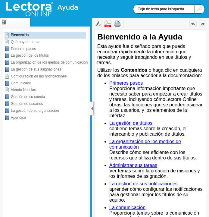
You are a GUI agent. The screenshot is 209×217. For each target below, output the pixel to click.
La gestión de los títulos (30, 55)
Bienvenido (20, 35)
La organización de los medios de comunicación (49, 62)
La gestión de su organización (35, 110)
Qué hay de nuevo (25, 42)
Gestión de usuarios (27, 104)
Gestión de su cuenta (28, 97)
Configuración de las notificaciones (39, 76)
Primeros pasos (23, 49)
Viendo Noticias (23, 90)
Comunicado (21, 83)
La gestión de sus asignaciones (36, 69)
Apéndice (18, 117)
